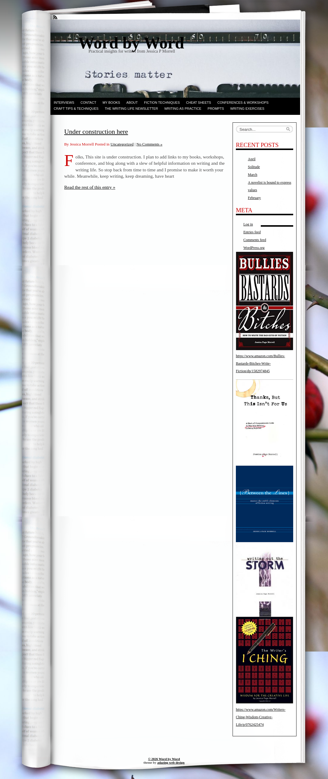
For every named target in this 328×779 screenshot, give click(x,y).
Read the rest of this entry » (89, 187)
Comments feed (254, 240)
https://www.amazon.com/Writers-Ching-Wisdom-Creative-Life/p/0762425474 (260, 717)
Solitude (254, 167)
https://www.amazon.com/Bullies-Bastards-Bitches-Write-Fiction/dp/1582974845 (260, 363)
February (254, 198)
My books (111, 102)
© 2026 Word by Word (164, 759)
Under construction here (96, 131)
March (252, 175)
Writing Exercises (247, 108)
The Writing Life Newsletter (131, 108)
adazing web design (171, 762)
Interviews (64, 102)
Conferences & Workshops (243, 102)
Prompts (216, 108)
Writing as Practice (182, 108)
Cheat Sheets (198, 102)
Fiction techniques (162, 102)
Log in (248, 224)
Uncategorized (122, 144)
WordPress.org (253, 248)
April (251, 159)
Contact (88, 102)
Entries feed (252, 232)
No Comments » (149, 144)
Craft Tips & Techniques (76, 108)
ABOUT (132, 102)
